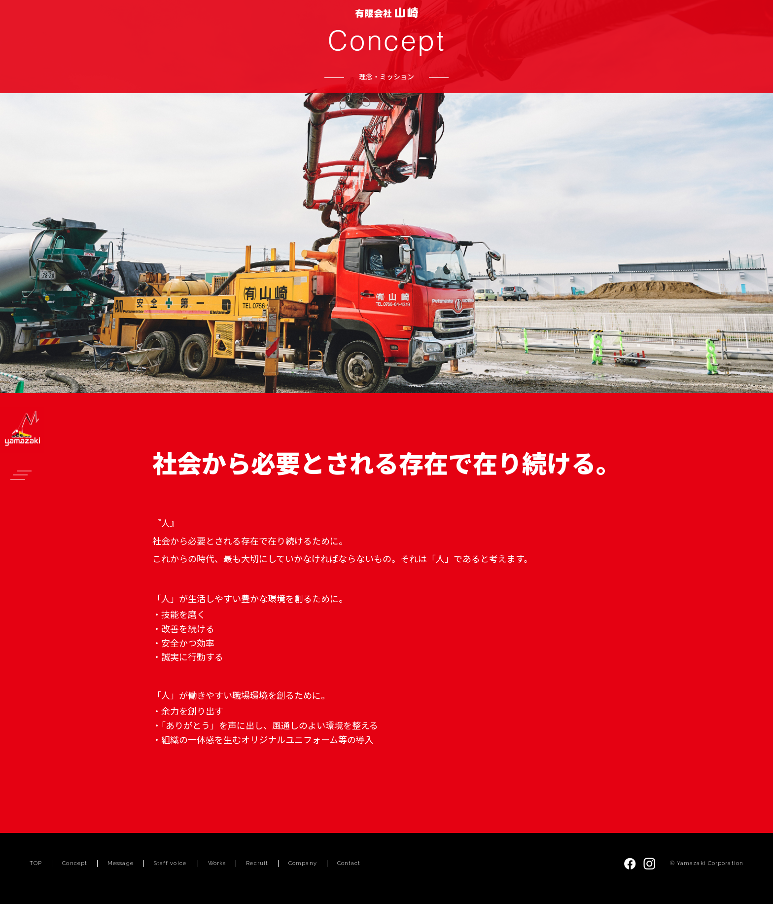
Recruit (257, 863)
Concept (74, 863)
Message (120, 863)
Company (302, 863)
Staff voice (170, 863)
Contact (349, 863)
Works (217, 863)
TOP (36, 863)
